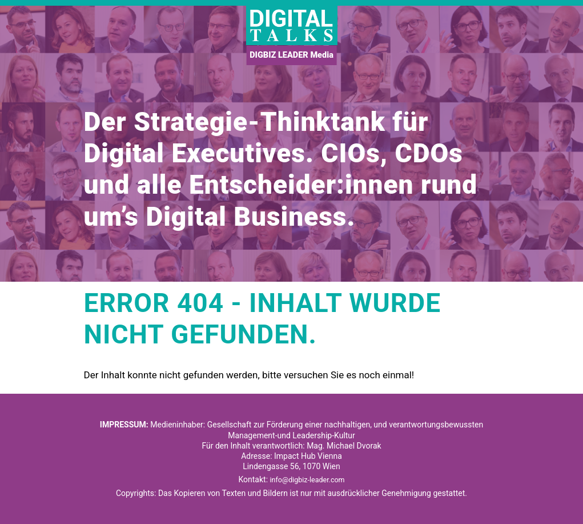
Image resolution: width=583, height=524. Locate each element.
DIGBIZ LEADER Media (292, 55)
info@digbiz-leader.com (307, 479)
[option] (291, 144)
